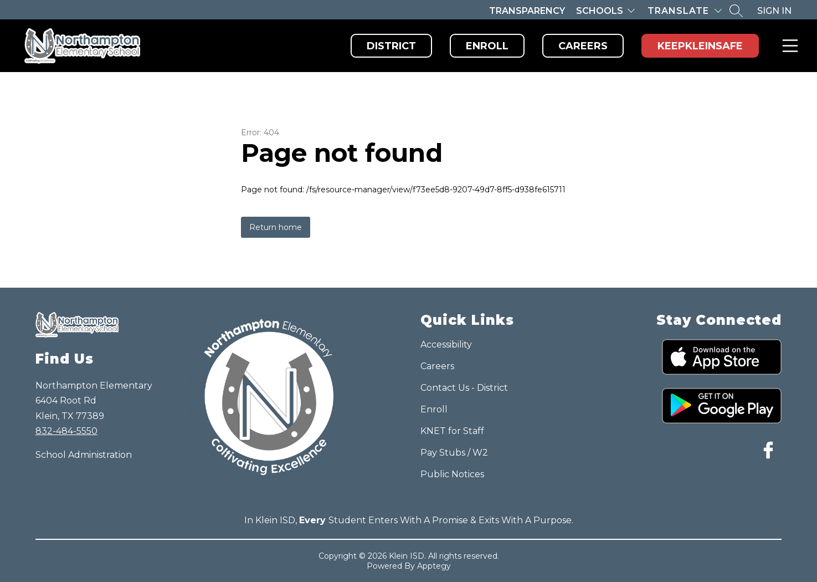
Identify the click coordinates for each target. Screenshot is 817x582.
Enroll (487, 46)
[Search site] (736, 10)
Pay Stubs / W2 (454, 452)
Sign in (774, 11)
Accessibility (446, 344)
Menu (788, 46)
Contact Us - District (464, 387)
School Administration (83, 455)
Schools (599, 11)
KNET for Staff (452, 431)
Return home (275, 227)
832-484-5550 (66, 431)
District (391, 46)
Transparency (527, 11)
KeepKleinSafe (700, 46)
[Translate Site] (684, 11)
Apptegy (434, 566)
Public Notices (452, 474)
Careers (583, 46)
